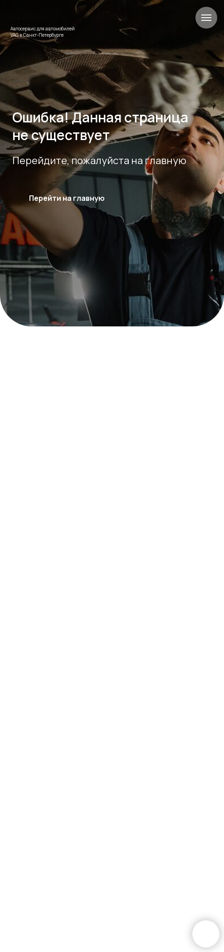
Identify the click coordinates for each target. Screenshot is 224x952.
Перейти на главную (67, 198)
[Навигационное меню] (206, 18)
